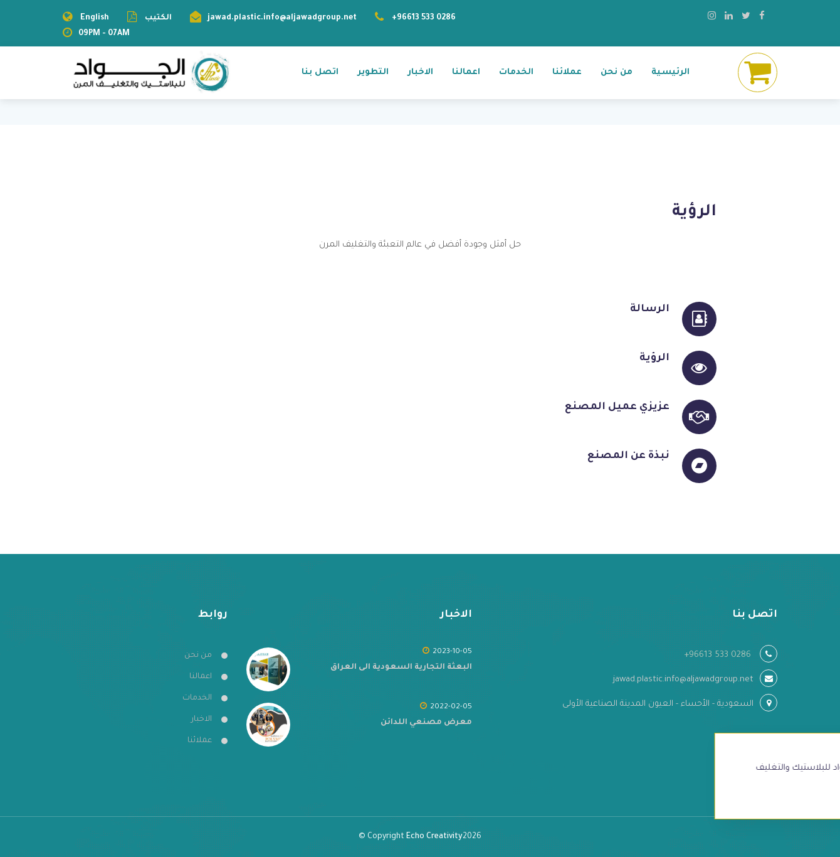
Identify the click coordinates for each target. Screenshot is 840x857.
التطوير (373, 72)
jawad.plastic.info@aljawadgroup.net (282, 18)
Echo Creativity (434, 837)
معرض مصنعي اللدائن (426, 722)
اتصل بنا (320, 72)
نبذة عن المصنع (628, 456)
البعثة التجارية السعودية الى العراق (401, 667)
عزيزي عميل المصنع (617, 407)
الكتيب (157, 18)
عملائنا (567, 72)
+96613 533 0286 (424, 18)
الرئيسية (670, 72)
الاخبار (420, 72)
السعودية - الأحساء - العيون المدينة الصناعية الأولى (657, 704)
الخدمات (516, 72)
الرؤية (654, 358)
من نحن (617, 72)
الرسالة (649, 309)
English (94, 18)
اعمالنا (466, 72)
